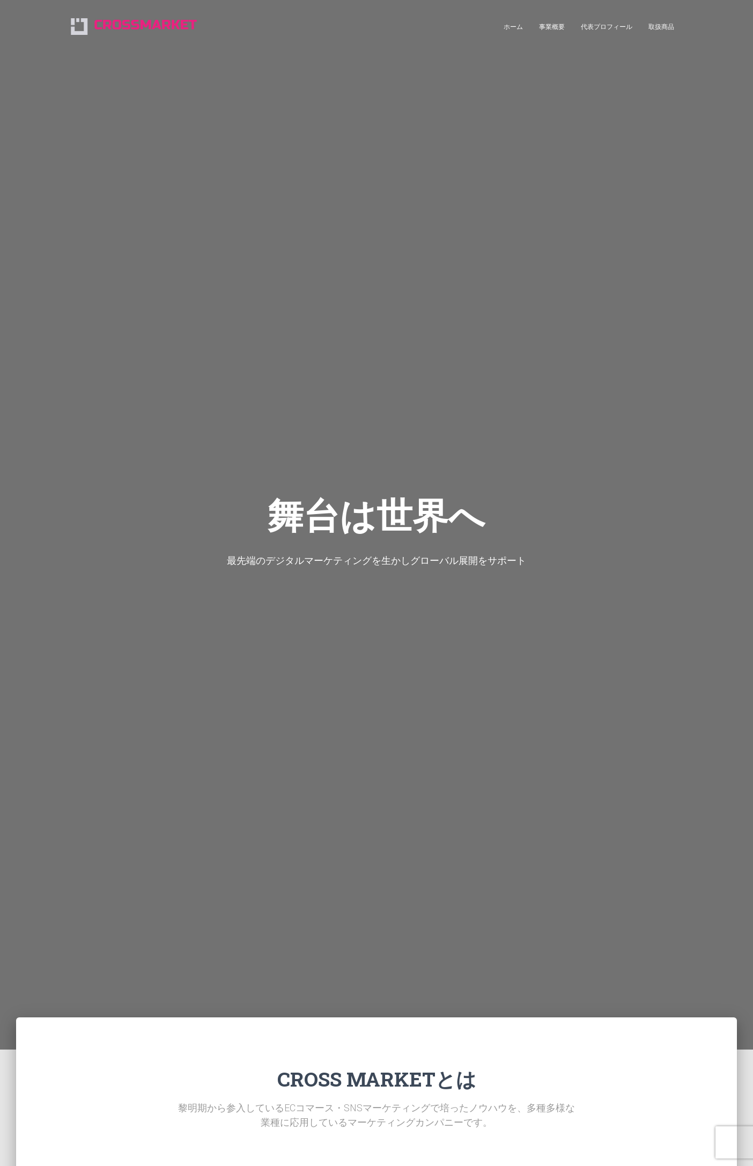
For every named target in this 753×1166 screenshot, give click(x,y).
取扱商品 (661, 27)
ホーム (513, 27)
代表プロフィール (606, 27)
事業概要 (552, 27)
